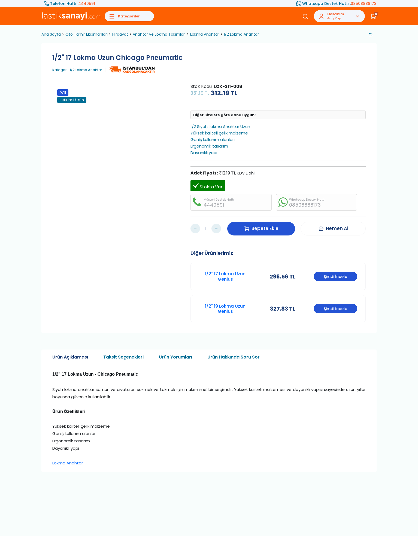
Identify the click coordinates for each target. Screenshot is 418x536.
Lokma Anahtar (204, 34)
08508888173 (364, 3)
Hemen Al (333, 228)
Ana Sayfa (51, 34)
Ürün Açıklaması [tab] (70, 357)
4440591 (86, 3)
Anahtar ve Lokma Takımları (159, 34)
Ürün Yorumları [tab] (175, 357)
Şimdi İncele (335, 276)
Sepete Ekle (261, 228)
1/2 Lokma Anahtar (241, 34)
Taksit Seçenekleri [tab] (123, 357)
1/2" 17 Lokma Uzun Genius (225, 276)
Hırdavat (120, 34)
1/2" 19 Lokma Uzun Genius (225, 308)
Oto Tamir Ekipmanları (86, 34)
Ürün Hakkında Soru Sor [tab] (233, 357)
